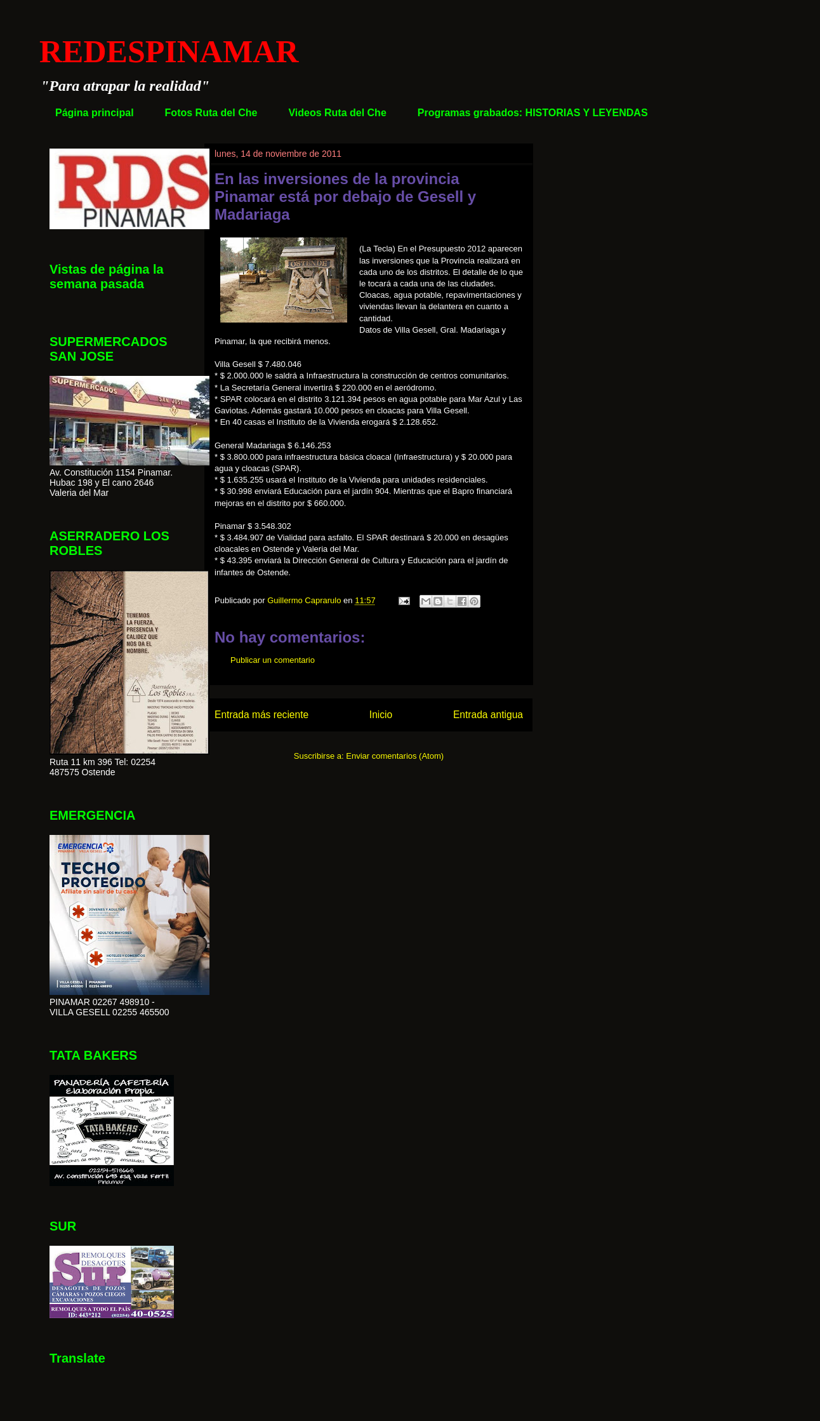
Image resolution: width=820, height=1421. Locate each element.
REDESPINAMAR (168, 51)
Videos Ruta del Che (337, 112)
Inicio (380, 714)
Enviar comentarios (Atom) (395, 756)
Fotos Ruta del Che (211, 112)
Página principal (94, 112)
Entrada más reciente (261, 714)
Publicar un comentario (272, 660)
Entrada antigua (488, 714)
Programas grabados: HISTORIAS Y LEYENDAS (533, 112)
